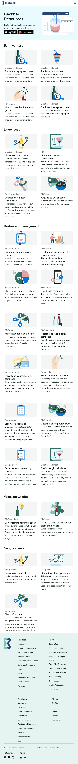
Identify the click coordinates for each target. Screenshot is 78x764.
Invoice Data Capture (57, 685)
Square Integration (56, 648)
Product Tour (23, 644)
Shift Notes (53, 689)
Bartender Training (25, 720)
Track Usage (54, 681)
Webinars (22, 703)
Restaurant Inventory (26, 677)
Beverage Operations (26, 665)
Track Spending (55, 676)
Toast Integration (55, 644)
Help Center (56, 720)
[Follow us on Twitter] (9, 757)
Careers (55, 711)
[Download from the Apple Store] (21, 757)
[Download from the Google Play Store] (25, 757)
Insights (21, 732)
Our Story (55, 703)
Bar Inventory (23, 682)
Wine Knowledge (25, 711)
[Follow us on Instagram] (13, 757)
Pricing (20, 673)
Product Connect (24, 656)
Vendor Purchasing (25, 652)
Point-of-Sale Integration (28, 661)
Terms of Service (25, 748)
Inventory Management (27, 648)
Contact (55, 715)
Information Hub (24, 736)
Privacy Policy (54, 748)
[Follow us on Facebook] (5, 757)
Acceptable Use (40, 748)
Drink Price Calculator (57, 664)
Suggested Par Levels (58, 672)
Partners (21, 686)
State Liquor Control (26, 728)
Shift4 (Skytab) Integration (59, 652)
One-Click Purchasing (57, 668)
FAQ (20, 669)
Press (54, 707)
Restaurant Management (28, 724)
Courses (21, 741)
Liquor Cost (22, 715)
